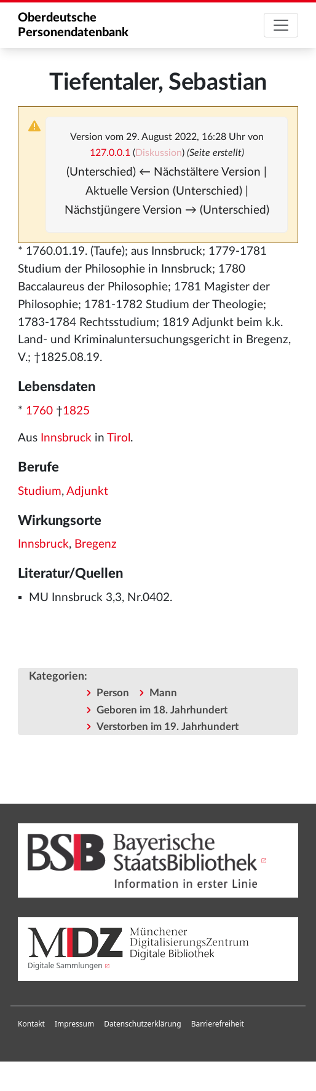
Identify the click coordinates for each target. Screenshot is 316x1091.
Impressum (74, 1024)
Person (113, 693)
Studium (39, 491)
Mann (163, 693)
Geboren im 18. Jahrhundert (162, 710)
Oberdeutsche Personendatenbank (73, 25)
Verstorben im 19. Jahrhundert (168, 726)
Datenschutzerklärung (142, 1024)
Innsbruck (66, 438)
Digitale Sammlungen (65, 965)
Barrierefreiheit (217, 1024)
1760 (39, 411)
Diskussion (158, 153)
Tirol (118, 438)
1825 (76, 411)
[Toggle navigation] (281, 25)
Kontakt (31, 1024)
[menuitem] (31, 1024)
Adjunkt (87, 491)
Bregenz (95, 544)
